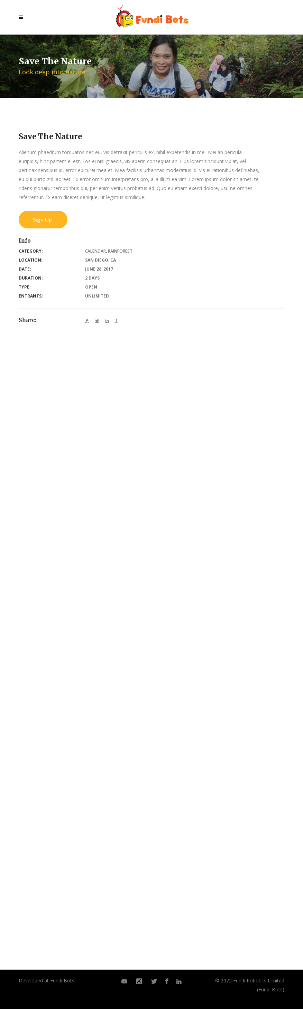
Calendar (95, 251)
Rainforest (120, 251)
